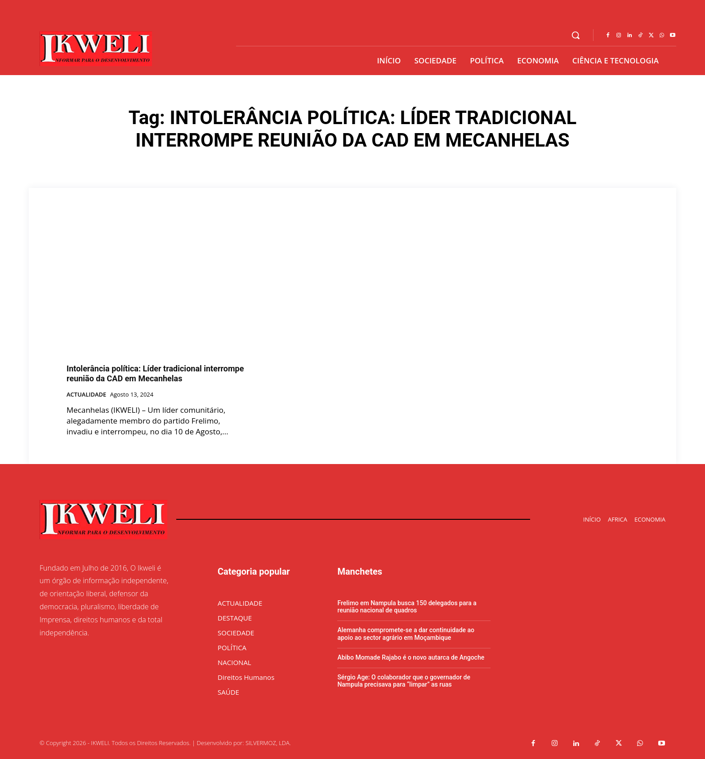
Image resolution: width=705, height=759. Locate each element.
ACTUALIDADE (86, 394)
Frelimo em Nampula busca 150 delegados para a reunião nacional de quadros (406, 606)
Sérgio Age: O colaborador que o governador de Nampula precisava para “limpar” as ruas (403, 681)
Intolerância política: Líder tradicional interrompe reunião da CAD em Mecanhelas (155, 373)
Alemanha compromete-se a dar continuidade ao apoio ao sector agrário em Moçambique (405, 633)
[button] (575, 35)
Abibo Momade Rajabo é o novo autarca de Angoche (410, 657)
